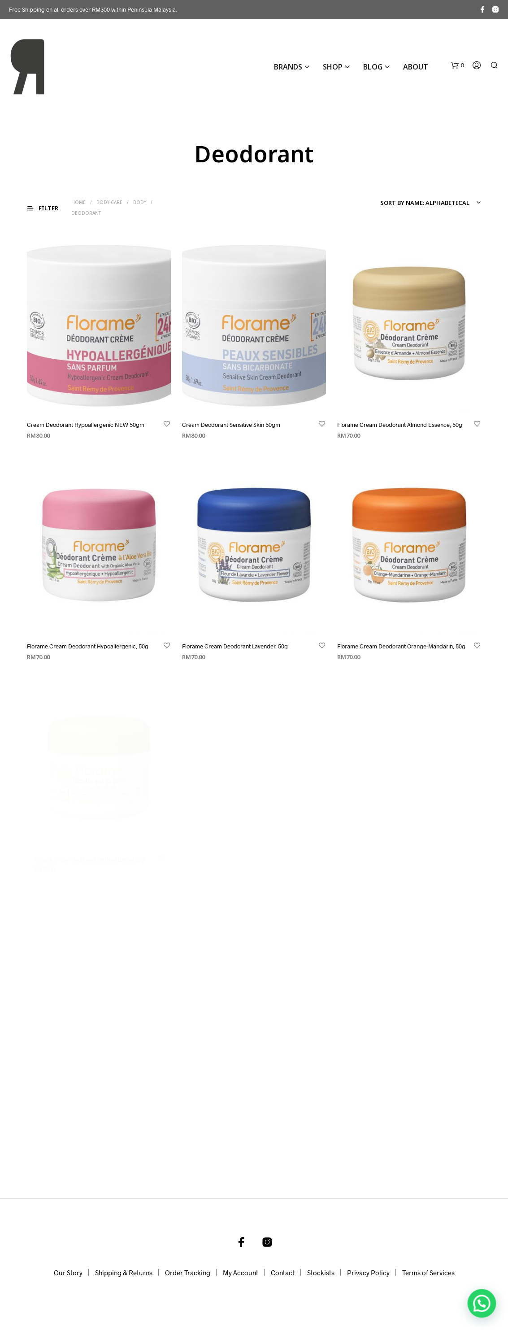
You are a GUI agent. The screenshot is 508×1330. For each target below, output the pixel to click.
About (415, 67)
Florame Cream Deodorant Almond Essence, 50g (399, 424)
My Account (240, 1273)
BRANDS (288, 67)
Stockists (320, 1273)
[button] (457, 65)
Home (78, 202)
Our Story (68, 1273)
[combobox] (429, 202)
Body (139, 202)
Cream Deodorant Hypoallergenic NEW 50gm (85, 424)
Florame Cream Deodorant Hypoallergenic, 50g (87, 646)
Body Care (109, 202)
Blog (372, 67)
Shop (333, 67)
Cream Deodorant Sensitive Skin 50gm (231, 424)
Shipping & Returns (123, 1273)
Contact (283, 1273)
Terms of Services (428, 1273)
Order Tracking (187, 1273)
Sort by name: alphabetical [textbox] (424, 203)
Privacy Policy (368, 1273)
